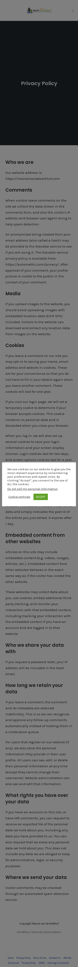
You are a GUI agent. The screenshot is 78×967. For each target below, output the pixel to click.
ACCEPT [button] (40, 496)
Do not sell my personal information (32, 489)
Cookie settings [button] (19, 497)
